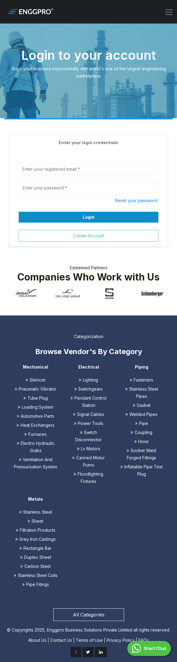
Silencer (36, 379)
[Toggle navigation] (167, 12)
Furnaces (35, 434)
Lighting (88, 379)
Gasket (142, 405)
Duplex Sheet (35, 557)
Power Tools (88, 423)
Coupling (141, 432)
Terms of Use (89, 640)
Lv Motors (88, 448)
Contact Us (61, 640)
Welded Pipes (141, 414)
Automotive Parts (35, 416)
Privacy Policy (121, 640)
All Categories (88, 615)
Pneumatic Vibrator (35, 388)
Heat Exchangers (35, 425)
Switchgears (88, 388)
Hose (141, 441)
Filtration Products (35, 530)
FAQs (143, 640)
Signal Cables (88, 414)
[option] (26, 293)
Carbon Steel (35, 566)
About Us (37, 640)
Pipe (141, 423)
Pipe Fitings (35, 584)
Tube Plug (35, 398)
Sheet (35, 521)
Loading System (35, 407)
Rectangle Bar (35, 548)
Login (89, 217)
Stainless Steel (35, 512)
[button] (149, 648)
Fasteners (141, 379)
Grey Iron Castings (35, 539)
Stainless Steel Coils (35, 575)
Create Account (88, 235)
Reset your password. (136, 200)
